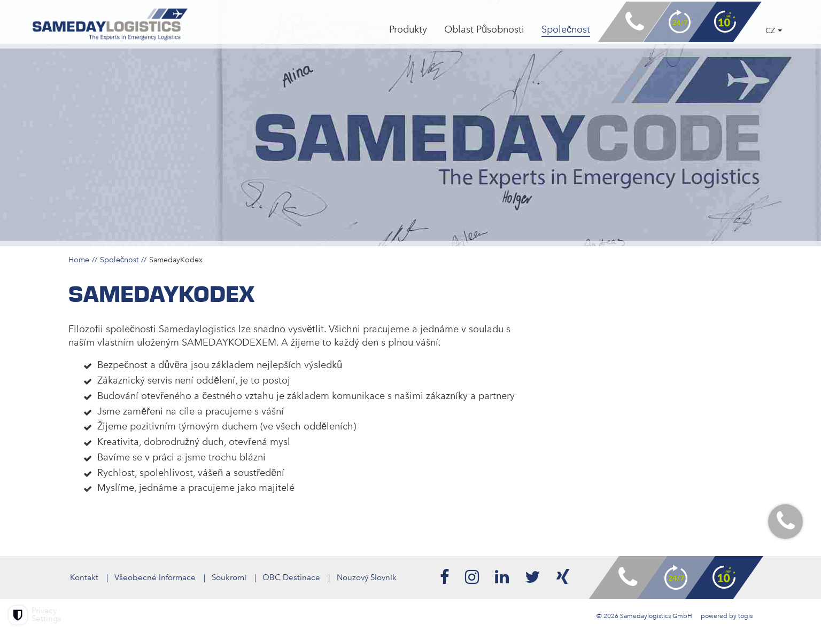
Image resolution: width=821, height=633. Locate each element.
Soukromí (229, 577)
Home (78, 259)
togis (745, 616)
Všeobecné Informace (154, 577)
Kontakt (82, 577)
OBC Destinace (293, 577)
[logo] (116, 27)
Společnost (119, 259)
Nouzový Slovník (369, 577)
